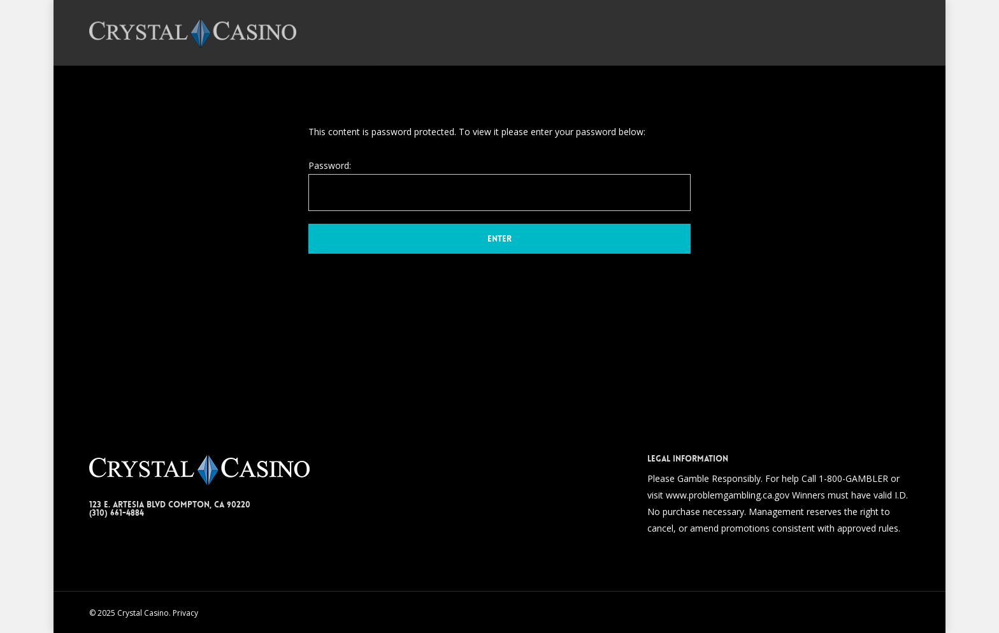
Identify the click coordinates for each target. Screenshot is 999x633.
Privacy (185, 613)
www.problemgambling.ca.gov (727, 495)
